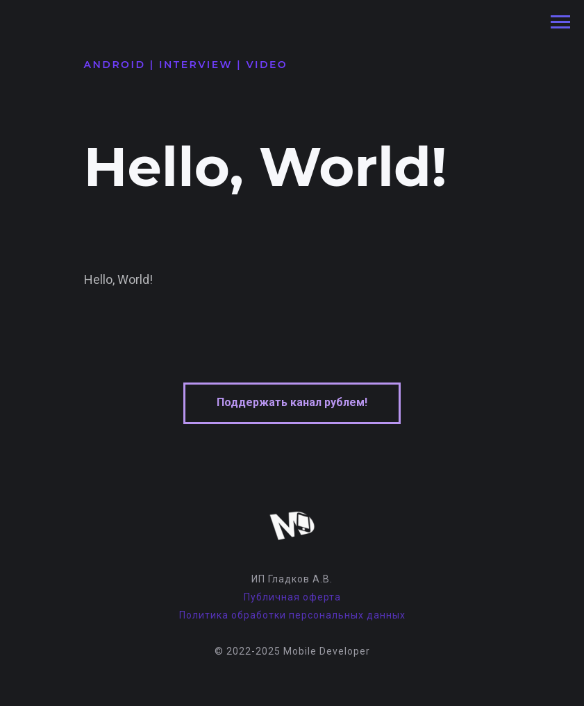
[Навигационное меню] (560, 22)
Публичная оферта (292, 597)
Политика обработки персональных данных (292, 615)
